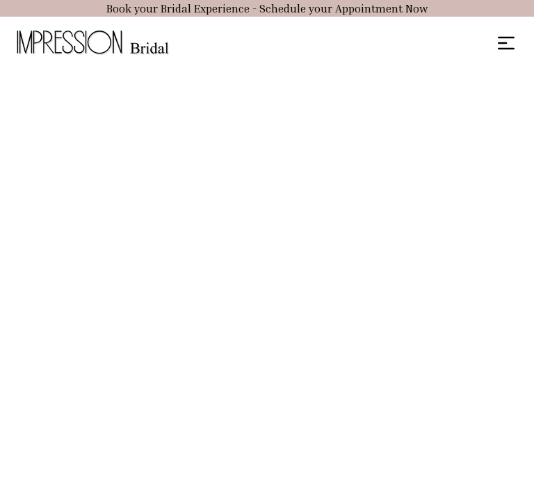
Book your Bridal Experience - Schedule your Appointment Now (267, 8)
